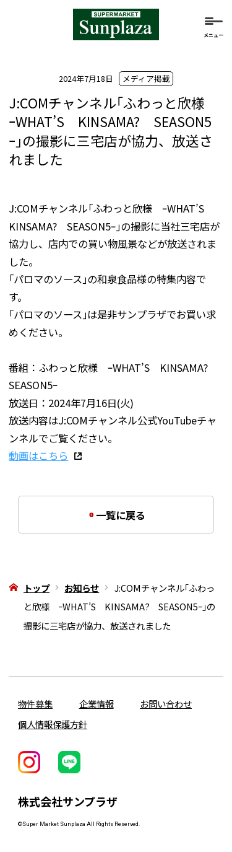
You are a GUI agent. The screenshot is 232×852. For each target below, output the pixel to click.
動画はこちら (38, 455)
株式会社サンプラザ (68, 801)
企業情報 (96, 703)
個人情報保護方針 (52, 724)
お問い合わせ (166, 703)
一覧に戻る (125, 514)
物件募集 (35, 703)
